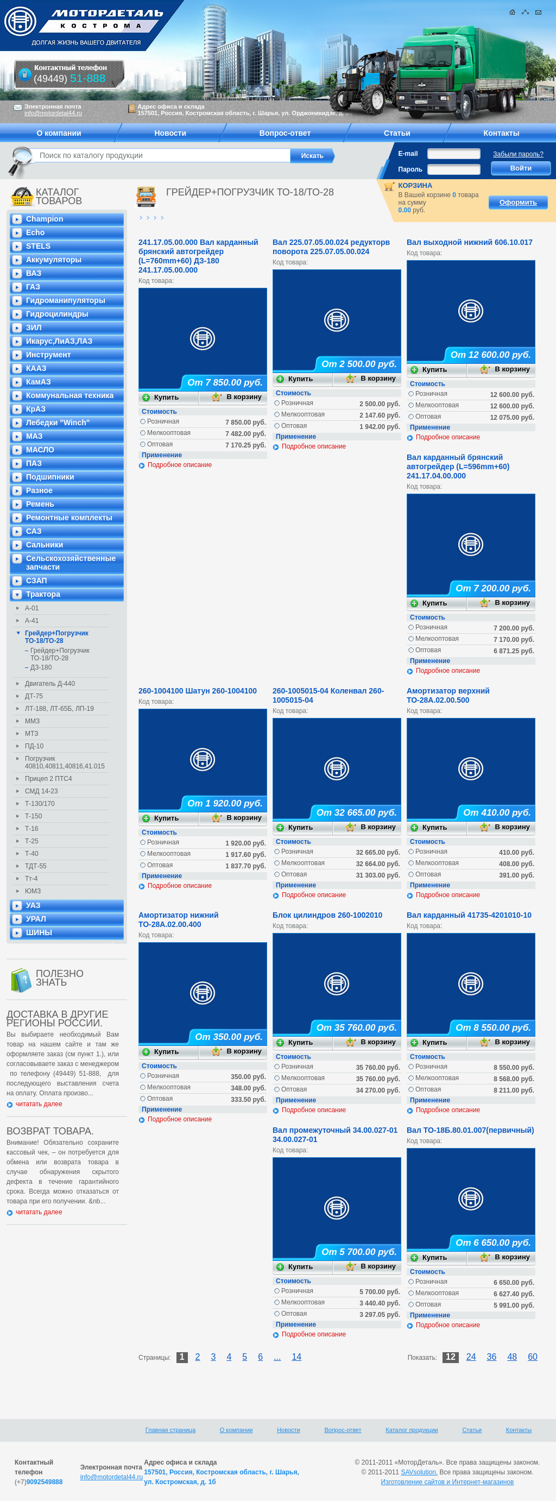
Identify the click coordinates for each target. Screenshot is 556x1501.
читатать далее (39, 1104)
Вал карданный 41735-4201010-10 (469, 915)
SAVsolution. (419, 1472)
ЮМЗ (33, 891)
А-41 (32, 621)
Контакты (519, 1430)
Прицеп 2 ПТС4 (48, 779)
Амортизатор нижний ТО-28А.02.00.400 (178, 920)
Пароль (411, 169)
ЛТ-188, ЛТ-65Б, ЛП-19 (59, 708)
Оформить (518, 202)
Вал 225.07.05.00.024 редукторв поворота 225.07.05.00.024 (331, 247)
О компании (236, 1430)
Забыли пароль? (518, 154)
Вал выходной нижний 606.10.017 (470, 242)
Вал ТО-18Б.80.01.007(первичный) (470, 1130)
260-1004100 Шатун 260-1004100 (197, 690)
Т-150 (33, 816)
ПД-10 (34, 746)
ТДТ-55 (36, 866)
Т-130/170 (40, 804)
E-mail (408, 153)
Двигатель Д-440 (50, 684)
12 (451, 1356)
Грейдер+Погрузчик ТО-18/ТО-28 (57, 637)
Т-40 (32, 853)
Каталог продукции (412, 1430)
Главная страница (170, 1430)
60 (533, 1356)
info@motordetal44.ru (111, 1477)
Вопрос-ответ (342, 1430)
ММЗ (32, 721)
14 (296, 1356)
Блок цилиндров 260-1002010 (327, 915)
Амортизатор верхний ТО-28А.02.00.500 (448, 695)
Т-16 (32, 829)
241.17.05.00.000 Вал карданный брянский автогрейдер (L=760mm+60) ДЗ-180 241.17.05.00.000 (198, 256)
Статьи (472, 1430)
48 (512, 1356)
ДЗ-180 (41, 667)
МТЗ (31, 733)
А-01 (32, 608)
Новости (288, 1430)
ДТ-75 (34, 696)
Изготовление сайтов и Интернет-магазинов (447, 1482)
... (277, 1356)
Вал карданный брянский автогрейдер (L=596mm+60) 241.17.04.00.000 (458, 466)
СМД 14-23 (41, 791)
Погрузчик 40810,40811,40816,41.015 (65, 762)
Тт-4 (31, 878)
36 (492, 1356)
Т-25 (32, 841)
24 (471, 1356)
